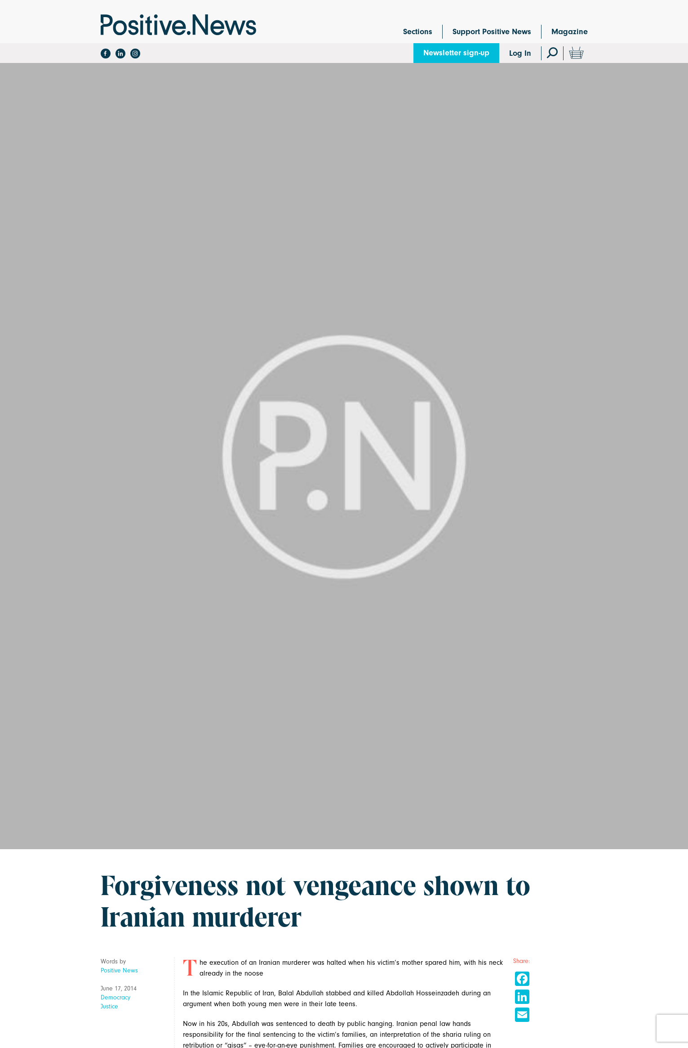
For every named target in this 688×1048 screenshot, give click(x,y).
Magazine (569, 31)
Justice (109, 1006)
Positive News (119, 970)
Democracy (115, 997)
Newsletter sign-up (456, 53)
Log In (520, 53)
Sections (417, 31)
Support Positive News (492, 31)
